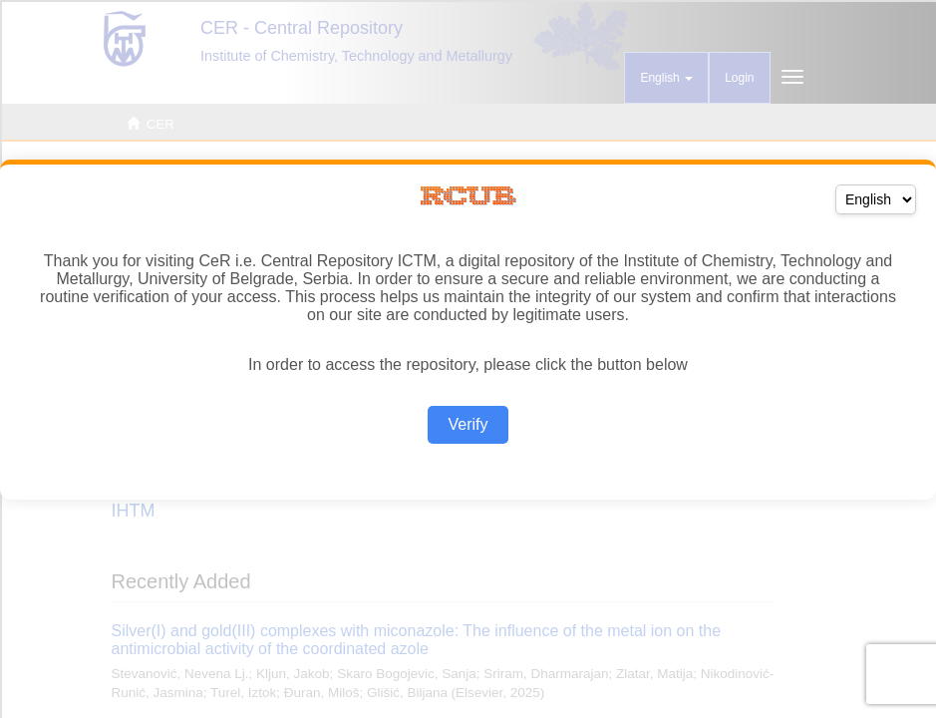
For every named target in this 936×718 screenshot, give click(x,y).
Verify (467, 424)
